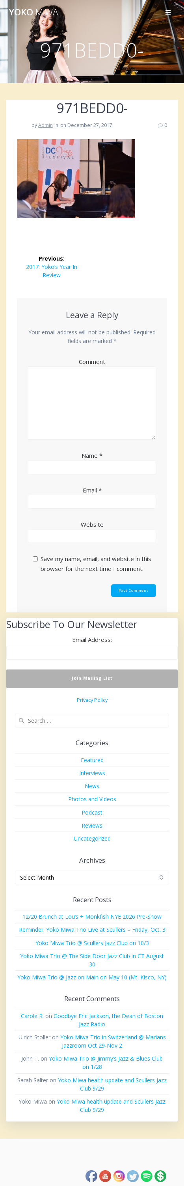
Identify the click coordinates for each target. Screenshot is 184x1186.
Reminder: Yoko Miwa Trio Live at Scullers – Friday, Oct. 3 (92, 929)
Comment (92, 361)
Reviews (92, 825)
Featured (92, 760)
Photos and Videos (92, 799)
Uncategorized (92, 838)
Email (92, 490)
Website (92, 524)
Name (92, 455)
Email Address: (92, 639)
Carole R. (32, 1016)
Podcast (92, 812)
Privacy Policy (92, 700)
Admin (45, 125)
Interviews (92, 773)
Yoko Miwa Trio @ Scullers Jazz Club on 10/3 (92, 943)
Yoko (33, 12)
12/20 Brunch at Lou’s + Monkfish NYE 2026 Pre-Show (92, 916)
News (92, 786)
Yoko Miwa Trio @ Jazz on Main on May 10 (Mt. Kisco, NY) (92, 977)
